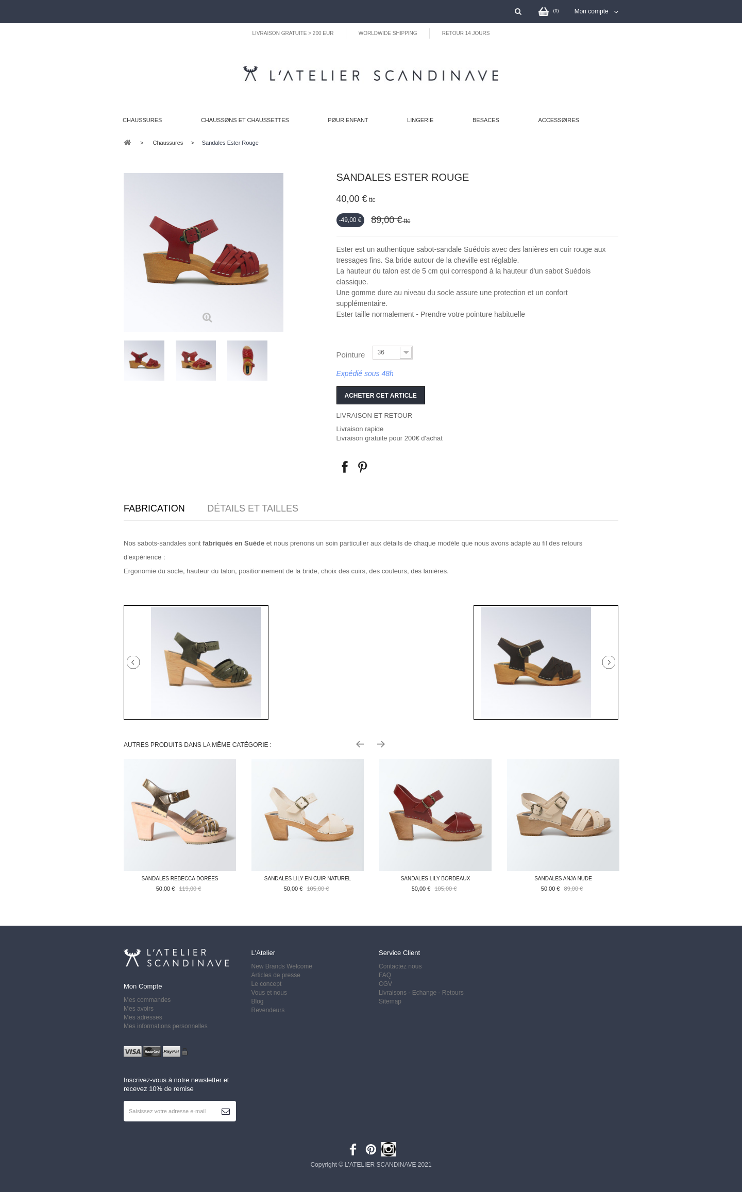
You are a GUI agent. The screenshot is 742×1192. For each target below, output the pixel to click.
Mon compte (143, 986)
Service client (399, 953)
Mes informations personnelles (166, 1026)
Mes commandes (147, 999)
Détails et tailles (252, 508)
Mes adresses (143, 1017)
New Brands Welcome (282, 966)
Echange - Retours (438, 992)
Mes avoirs (139, 1008)
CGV (385, 983)
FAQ (385, 975)
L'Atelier (263, 953)
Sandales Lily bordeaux (435, 878)
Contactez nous (400, 966)
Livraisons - (395, 992)
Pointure (351, 354)
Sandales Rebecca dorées (180, 878)
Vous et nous (269, 992)
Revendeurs (268, 1010)
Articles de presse (275, 975)
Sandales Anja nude (563, 878)
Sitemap (390, 1001)
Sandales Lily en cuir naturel (307, 878)
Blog (257, 1001)
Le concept (266, 983)
